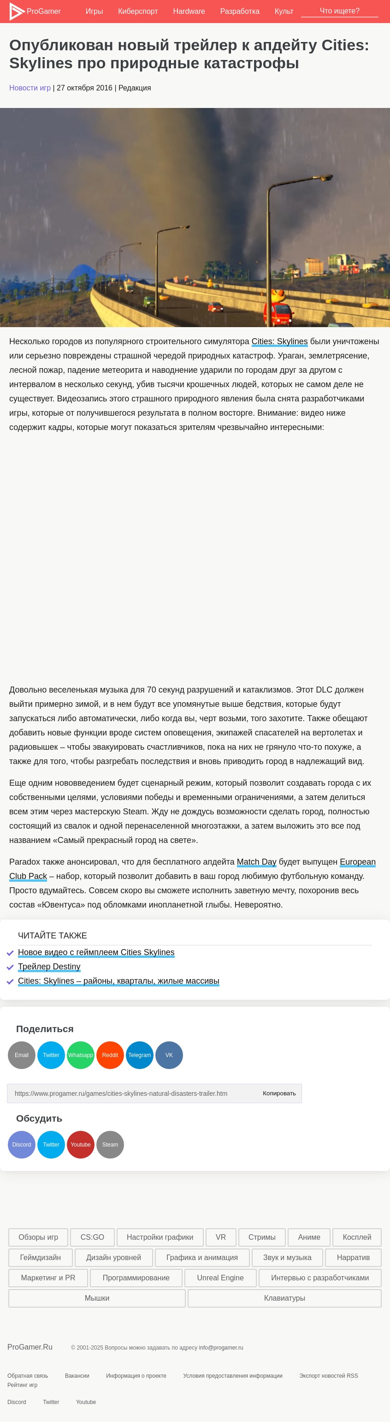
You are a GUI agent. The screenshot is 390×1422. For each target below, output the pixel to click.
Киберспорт (138, 11)
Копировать (279, 1090)
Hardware (189, 11)
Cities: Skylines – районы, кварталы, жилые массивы (118, 981)
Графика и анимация (202, 1257)
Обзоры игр (38, 1237)
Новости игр (30, 88)
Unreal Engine (220, 1278)
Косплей (357, 1237)
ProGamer (34, 11)
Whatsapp (80, 1055)
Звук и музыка (287, 1257)
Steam (110, 1144)
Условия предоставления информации (233, 1376)
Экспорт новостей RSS (328, 1376)
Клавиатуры (284, 1298)
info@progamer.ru (221, 1347)
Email (22, 1055)
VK (169, 1055)
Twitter (51, 1055)
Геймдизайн (40, 1257)
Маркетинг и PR (48, 1278)
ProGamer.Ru (30, 1347)
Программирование (136, 1278)
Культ (284, 11)
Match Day (257, 861)
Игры (94, 11)
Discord (21, 1144)
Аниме (309, 1237)
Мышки (97, 1298)
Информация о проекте (136, 1376)
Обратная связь (27, 1376)
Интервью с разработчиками (320, 1278)
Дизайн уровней (113, 1257)
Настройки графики (160, 1237)
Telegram (139, 1055)
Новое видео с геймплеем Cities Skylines (96, 952)
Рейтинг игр (22, 1385)
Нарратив (353, 1257)
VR (221, 1237)
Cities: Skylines (280, 341)
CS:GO (93, 1237)
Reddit (110, 1055)
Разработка (240, 11)
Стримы (262, 1237)
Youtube (81, 1144)
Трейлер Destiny (49, 966)
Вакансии (77, 1376)
